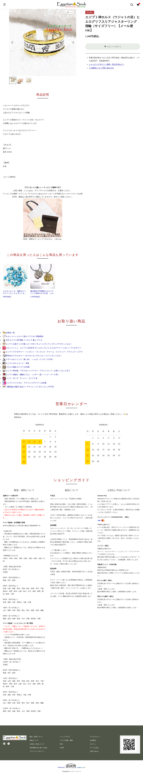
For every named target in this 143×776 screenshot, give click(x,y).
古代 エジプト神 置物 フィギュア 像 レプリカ (22, 340)
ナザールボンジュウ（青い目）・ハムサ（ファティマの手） (28, 359)
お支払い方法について (37, 744)
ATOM (62, 748)
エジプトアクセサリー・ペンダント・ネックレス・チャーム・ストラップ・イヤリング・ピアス (42, 352)
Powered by (71, 766)
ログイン (93, 744)
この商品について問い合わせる (101, 68)
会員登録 (93, 740)
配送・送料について (36, 736)
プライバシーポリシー (37, 751)
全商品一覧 (8, 333)
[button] (12, 80)
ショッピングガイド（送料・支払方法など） (107, 64)
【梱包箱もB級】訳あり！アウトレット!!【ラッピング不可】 (28, 387)
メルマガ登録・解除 (66, 740)
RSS (61, 744)
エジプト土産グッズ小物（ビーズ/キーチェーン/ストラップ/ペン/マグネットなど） (37, 344)
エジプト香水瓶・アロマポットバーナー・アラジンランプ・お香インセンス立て (36, 371)
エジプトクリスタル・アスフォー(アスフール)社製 (24, 383)
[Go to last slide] (12, 42)
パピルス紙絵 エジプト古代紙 (15, 367)
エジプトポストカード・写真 (15, 363)
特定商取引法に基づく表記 (38, 748)
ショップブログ (65, 736)
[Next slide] (73, 42)
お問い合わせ (94, 751)
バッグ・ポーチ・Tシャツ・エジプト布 (19, 378)
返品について (34, 740)
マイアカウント (95, 736)
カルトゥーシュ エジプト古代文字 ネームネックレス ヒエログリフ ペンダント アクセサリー (41, 348)
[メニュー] (4, 4)
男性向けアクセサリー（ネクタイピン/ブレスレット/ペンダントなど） (32, 356)
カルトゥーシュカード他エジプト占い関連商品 (22, 336)
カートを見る (94, 748)
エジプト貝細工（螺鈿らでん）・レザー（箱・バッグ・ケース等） (30, 374)
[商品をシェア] (70, 12)
